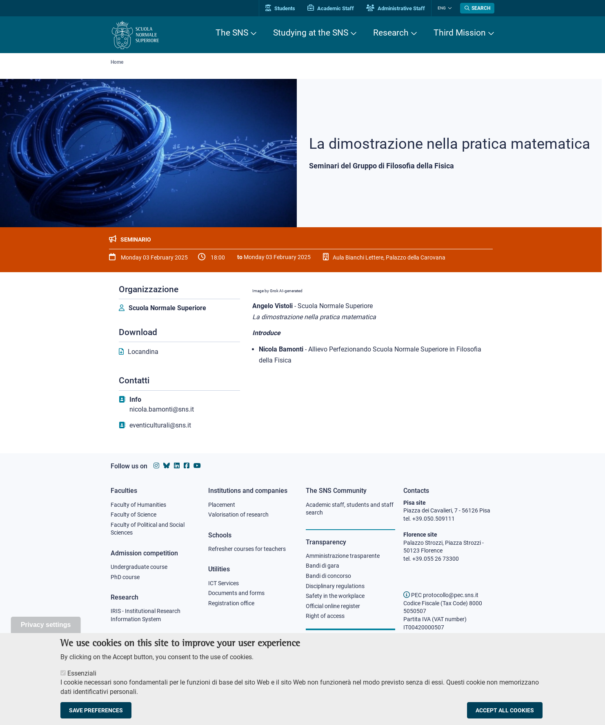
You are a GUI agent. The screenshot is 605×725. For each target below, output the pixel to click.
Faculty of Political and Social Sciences (148, 528)
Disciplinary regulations (335, 586)
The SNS (232, 33)
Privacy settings (46, 625)
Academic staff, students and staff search (350, 508)
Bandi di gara (322, 565)
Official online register (333, 606)
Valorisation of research (238, 514)
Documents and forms (236, 593)
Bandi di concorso (328, 576)
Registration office (231, 603)
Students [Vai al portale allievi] (280, 8)
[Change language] (449, 8)
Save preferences (96, 710)
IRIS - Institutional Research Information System (145, 615)
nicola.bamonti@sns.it (161, 409)
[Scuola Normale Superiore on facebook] (186, 466)
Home (117, 62)
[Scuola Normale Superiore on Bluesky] (166, 466)
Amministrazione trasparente (343, 556)
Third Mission (460, 33)
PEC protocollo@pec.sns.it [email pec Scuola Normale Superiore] (440, 595)
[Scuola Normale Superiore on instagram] (156, 466)
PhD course (125, 577)
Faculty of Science (133, 514)
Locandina (143, 352)
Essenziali (81, 674)
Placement (221, 504)
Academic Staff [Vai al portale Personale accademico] (330, 8)
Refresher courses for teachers (247, 549)
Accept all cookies (505, 710)
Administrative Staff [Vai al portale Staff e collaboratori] (395, 8)
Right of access (325, 616)
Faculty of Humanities (138, 504)
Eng (442, 8)
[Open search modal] (477, 8)
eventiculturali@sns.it (160, 425)
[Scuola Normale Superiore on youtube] (197, 466)
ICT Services (223, 583)
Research (391, 33)
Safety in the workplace (335, 596)
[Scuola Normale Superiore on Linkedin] (177, 466)
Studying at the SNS (310, 33)
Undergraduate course (139, 567)
